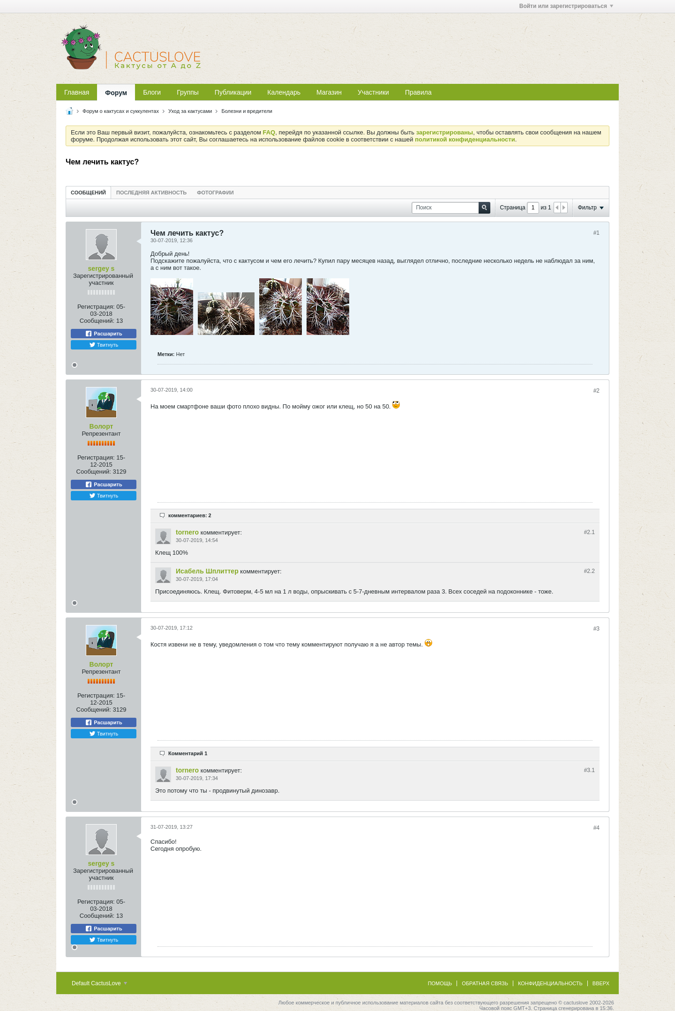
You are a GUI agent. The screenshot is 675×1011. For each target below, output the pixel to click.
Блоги (152, 92)
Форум (116, 93)
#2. (589, 532)
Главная (76, 92)
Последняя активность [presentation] (151, 192)
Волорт (101, 426)
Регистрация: (96, 306)
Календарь (283, 92)
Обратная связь (485, 983)
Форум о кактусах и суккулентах (120, 111)
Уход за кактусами (190, 111)
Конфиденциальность (550, 983)
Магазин (329, 92)
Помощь (440, 983)
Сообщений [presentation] (88, 192)
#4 (596, 828)
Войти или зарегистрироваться (566, 6)
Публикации (233, 92)
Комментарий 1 (187, 753)
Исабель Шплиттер (207, 571)
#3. (589, 770)
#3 (596, 628)
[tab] (88, 192)
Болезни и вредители (246, 111)
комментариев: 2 (189, 515)
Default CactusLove (99, 983)
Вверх (600, 983)
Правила (418, 92)
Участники (373, 92)
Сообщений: (97, 320)
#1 (596, 233)
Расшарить (103, 333)
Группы (188, 92)
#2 (596, 390)
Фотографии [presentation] (215, 192)
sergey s (101, 268)
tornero (187, 532)
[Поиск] (451, 208)
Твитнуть (104, 345)
